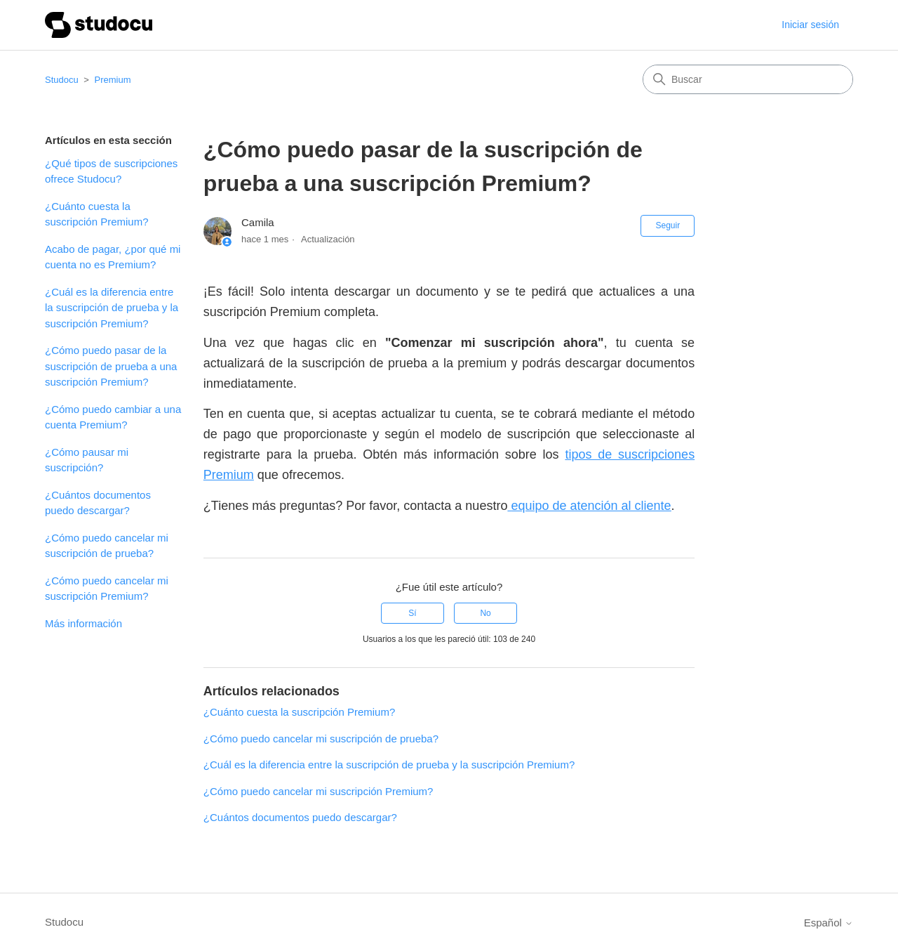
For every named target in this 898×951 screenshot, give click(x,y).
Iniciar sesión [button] (810, 24)
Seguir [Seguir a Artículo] (667, 225)
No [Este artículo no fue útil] (485, 613)
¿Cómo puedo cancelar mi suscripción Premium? (106, 589)
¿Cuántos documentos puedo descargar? (98, 503)
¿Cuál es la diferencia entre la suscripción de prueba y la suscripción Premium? (111, 307)
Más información (83, 623)
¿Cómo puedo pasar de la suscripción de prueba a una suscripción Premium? (111, 366)
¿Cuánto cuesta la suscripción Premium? (97, 214)
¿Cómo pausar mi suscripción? (86, 460)
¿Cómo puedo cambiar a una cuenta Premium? (113, 417)
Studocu (62, 79)
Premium (113, 79)
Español (828, 923)
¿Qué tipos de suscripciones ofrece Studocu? (111, 171)
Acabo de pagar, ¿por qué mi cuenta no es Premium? (112, 257)
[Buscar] (747, 79)
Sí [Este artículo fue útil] (412, 613)
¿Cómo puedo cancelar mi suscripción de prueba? (106, 546)
